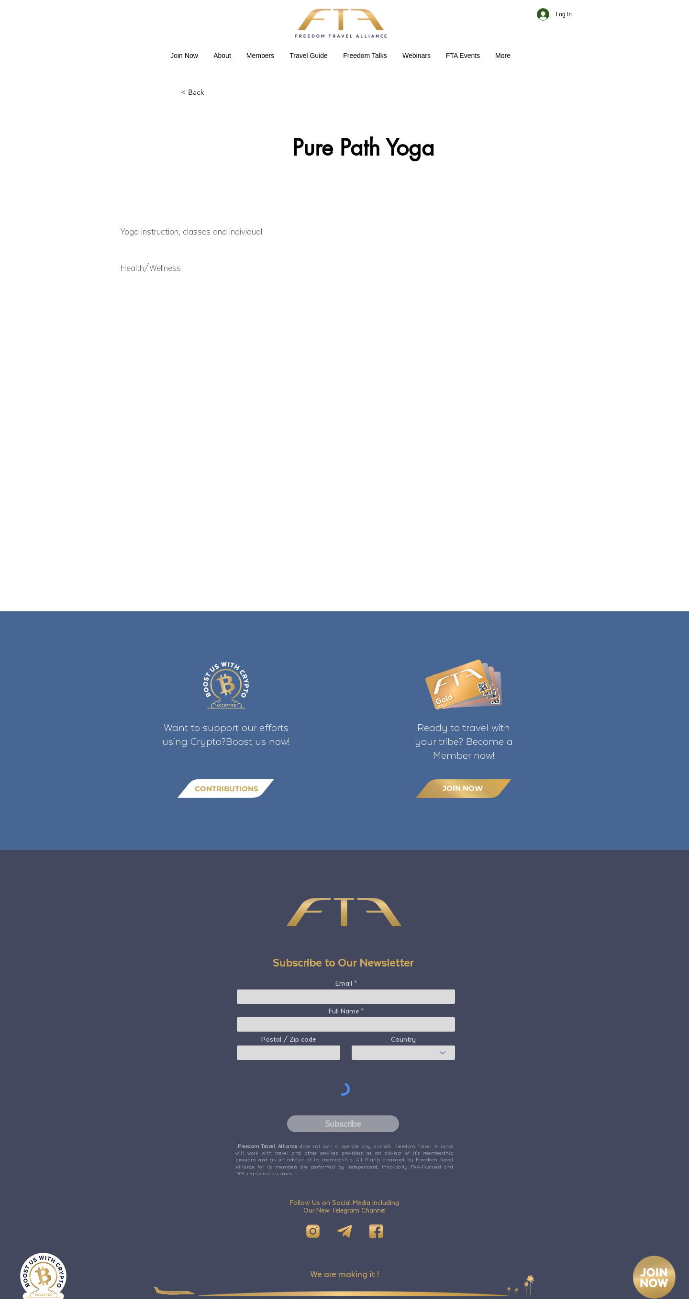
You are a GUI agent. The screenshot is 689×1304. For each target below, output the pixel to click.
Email (343, 983)
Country (403, 1039)
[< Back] (212, 92)
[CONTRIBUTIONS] (226, 789)
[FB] (376, 1231)
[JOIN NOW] (463, 788)
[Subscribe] (343, 1123)
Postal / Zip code (288, 1039)
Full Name (344, 1011)
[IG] (313, 1231)
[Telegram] (344, 1231)
